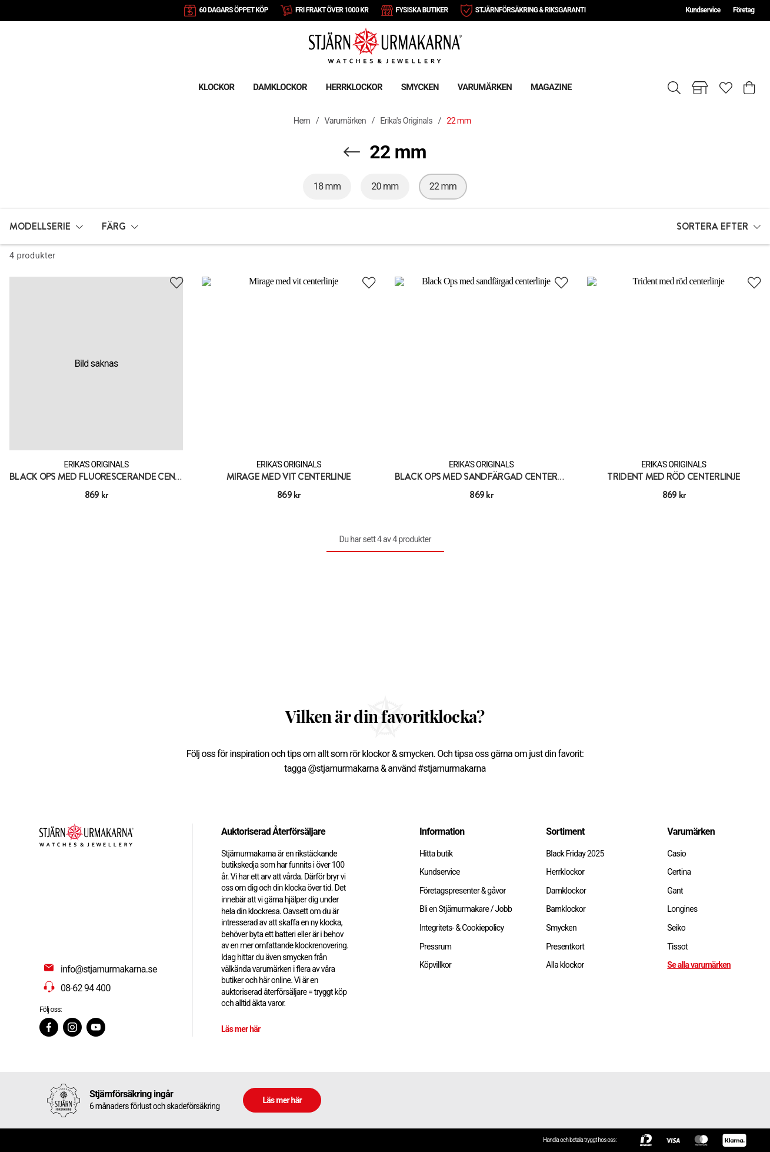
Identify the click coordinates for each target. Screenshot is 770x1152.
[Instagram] (72, 1027)
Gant (675, 890)
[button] (46, 226)
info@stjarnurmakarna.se (109, 969)
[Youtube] (95, 1027)
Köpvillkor (435, 965)
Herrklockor (565, 872)
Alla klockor (565, 965)
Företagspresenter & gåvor (462, 890)
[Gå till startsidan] (385, 45)
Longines (682, 909)
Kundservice (702, 10)
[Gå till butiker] (700, 87)
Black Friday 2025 (575, 853)
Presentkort (565, 946)
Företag (743, 10)
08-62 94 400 (86, 988)
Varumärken (345, 121)
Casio (676, 853)
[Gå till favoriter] (725, 87)
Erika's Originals (406, 121)
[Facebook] (48, 1027)
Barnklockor (565, 909)
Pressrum (435, 946)
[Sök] (674, 87)
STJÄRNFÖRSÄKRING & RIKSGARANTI (530, 10)
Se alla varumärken (699, 965)
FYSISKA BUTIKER (422, 10)
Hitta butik (436, 853)
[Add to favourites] (176, 283)
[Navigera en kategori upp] (352, 151)
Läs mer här (241, 1029)
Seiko (676, 927)
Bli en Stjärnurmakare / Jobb (465, 909)
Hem (302, 121)
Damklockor (566, 890)
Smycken (561, 927)
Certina (679, 872)
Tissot (677, 946)
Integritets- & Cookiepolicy (461, 927)
